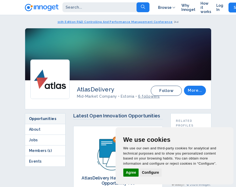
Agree (131, 172)
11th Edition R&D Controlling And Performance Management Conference (115, 22)
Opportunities (42, 119)
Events (35, 161)
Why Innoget (188, 7)
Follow (166, 90)
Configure (150, 172)
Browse (167, 7)
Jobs (33, 140)
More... (195, 90)
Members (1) (40, 151)
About (35, 129)
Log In (219, 7)
